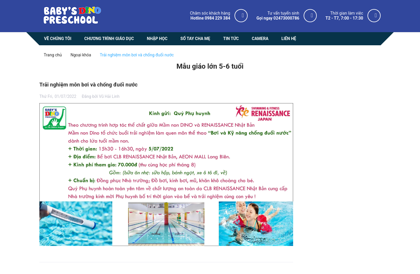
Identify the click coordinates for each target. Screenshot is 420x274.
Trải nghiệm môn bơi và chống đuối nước (88, 84)
